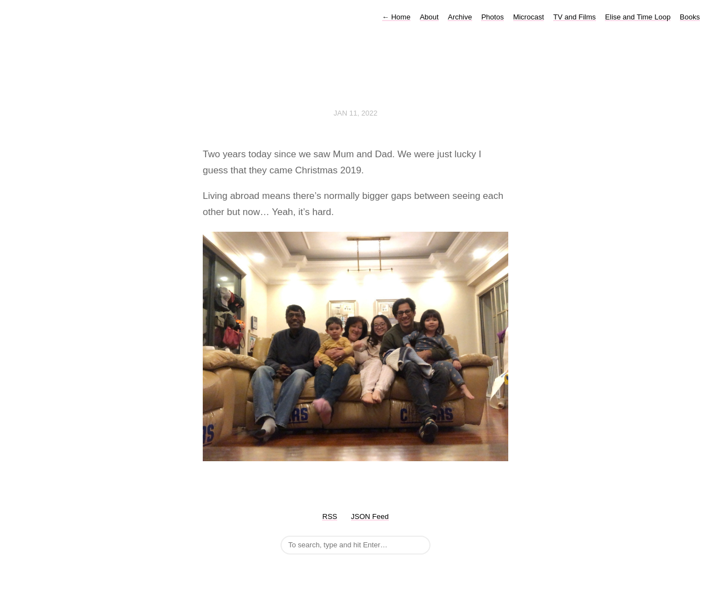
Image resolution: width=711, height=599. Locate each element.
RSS (329, 516)
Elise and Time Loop (637, 17)
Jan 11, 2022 (356, 113)
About (429, 17)
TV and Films (574, 17)
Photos (492, 17)
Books (690, 17)
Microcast (528, 17)
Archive (460, 17)
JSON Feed (370, 516)
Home (396, 17)
